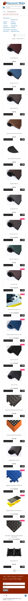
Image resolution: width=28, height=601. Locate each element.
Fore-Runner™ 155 (14, 234)
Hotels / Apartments (6, 26)
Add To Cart (7, 315)
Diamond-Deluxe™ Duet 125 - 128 (14, 334)
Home (4, 11)
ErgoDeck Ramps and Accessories (14, 510)
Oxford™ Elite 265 (14, 58)
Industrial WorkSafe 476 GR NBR (14, 435)
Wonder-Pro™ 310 (14, 83)
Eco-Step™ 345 (14, 284)
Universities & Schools (6, 30)
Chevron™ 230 (14, 384)
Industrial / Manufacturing (15, 30)
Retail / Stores (5, 22)
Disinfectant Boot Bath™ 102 (14, 309)
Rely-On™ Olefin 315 (14, 259)
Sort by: (13, 38)
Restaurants (14, 20)
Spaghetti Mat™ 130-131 (14, 460)
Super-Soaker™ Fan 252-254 (14, 158)
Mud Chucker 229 (14, 560)
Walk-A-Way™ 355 (14, 108)
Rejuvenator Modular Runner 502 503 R (14, 410)
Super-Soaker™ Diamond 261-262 (14, 133)
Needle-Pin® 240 (14, 183)
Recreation (7, 18)
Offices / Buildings (13, 22)
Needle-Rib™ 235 (14, 208)
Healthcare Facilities (14, 26)
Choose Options (8, 64)
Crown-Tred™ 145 (14, 359)
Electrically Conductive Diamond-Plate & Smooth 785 (14, 536)
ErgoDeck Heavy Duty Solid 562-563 (14, 485)
